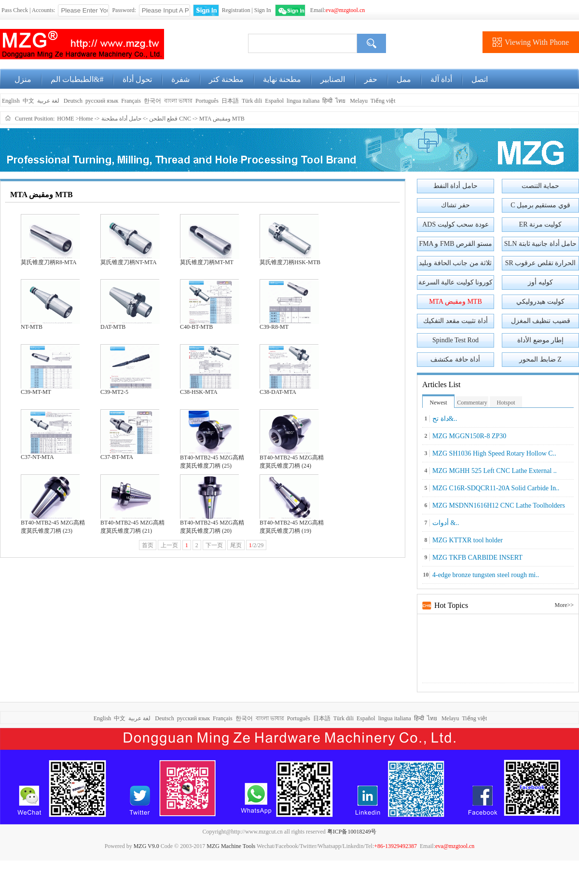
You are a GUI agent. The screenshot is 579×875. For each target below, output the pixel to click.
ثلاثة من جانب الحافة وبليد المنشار (455, 264)
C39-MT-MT (36, 392)
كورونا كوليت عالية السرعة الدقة (455, 284)
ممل (404, 79)
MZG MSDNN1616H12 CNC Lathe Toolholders (498, 505)
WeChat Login (290, 10)
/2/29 (256, 545)
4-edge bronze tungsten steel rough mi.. (485, 575)
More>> (564, 605)
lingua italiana (303, 100)
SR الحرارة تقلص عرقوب (540, 263)
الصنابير (332, 79)
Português (207, 100)
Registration (236, 10)
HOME (65, 118)
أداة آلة (441, 79)
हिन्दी (327, 100)
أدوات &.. (445, 522)
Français (131, 100)
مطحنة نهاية (282, 79)
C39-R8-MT (274, 326)
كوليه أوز (540, 282)
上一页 (169, 545)
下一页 (214, 545)
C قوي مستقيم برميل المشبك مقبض (540, 207)
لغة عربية (49, 100)
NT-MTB (31, 326)
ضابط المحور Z (540, 359)
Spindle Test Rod (455, 340)
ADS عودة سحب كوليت (455, 224)
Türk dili (252, 100)
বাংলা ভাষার (178, 100)
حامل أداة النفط (455, 185)
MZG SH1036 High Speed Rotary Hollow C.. (494, 453)
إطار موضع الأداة (540, 340)
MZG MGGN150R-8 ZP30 (469, 436)
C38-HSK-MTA (199, 392)
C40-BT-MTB (196, 326)
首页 (147, 545)
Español (274, 100)
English (10, 100)
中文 (28, 100)
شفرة (180, 79)
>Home (84, 118)
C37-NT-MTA (37, 457)
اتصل (479, 79)
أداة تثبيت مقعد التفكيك (455, 320)
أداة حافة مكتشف (455, 359)
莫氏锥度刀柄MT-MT (207, 262)
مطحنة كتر (226, 79)
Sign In (262, 10)
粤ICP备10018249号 (352, 831)
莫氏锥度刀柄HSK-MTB (290, 262)
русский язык (101, 100)
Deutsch (73, 100)
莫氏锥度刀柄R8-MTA (49, 262)
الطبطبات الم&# (77, 79)
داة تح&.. (444, 418)
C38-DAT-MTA (278, 392)
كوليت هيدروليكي (540, 301)
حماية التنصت (541, 185)
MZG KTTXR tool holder (467, 540)
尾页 (236, 545)
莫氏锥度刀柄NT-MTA (128, 262)
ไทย (340, 100)
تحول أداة (137, 79)
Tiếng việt (383, 100)
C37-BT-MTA (116, 457)
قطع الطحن (163, 118)
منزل (22, 79)
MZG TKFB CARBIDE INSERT (477, 557)
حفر (370, 79)
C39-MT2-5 (114, 392)
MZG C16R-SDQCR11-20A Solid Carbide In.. (495, 488)
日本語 (230, 100)
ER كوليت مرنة (540, 224)
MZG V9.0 (146, 846)
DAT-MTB (112, 326)
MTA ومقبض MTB (222, 118)
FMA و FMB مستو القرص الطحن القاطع (455, 245)
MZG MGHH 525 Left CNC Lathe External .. (494, 470)
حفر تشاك (455, 205)
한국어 (152, 100)
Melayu (359, 100)
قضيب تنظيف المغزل (540, 320)
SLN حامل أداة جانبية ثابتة (540, 243)
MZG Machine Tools (231, 846)
